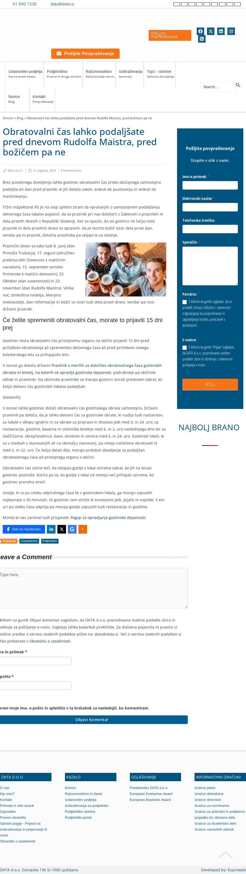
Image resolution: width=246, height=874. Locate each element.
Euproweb (237, 869)
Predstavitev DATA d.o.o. (149, 788)
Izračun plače (205, 788)
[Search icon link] (238, 85)
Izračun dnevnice (208, 800)
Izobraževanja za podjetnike (86, 806)
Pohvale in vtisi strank (17, 806)
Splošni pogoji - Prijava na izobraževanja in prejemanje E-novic (24, 829)
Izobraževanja (130, 76)
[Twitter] (210, 31)
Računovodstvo (100, 76)
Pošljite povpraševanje (85, 53)
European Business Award (150, 800)
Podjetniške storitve (80, 812)
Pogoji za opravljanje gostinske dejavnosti (108, 517)
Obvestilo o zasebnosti (17, 841)
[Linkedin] (221, 31)
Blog (20, 118)
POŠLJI (210, 384)
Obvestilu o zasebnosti (49, 641)
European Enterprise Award (151, 794)
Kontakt (43, 101)
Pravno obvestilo (13, 817)
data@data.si (62, 3)
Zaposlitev (8, 812)
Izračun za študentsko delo (215, 823)
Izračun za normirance (212, 806)
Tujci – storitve (160, 76)
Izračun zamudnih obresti (214, 829)
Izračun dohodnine (209, 794)
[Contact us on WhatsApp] (91, 3)
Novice (18, 101)
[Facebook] (200, 31)
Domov (8, 118)
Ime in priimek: (196, 176)
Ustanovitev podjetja (25, 76)
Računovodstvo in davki (83, 794)
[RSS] (202, 39)
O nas (4, 788)
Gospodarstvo (29, 541)
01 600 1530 (25, 3)
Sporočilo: (191, 242)
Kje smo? (7, 794)
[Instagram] (231, 31)
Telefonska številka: (198, 220)
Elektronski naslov (198, 198)
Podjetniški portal (78, 817)
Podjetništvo (64, 76)
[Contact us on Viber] (83, 3)
